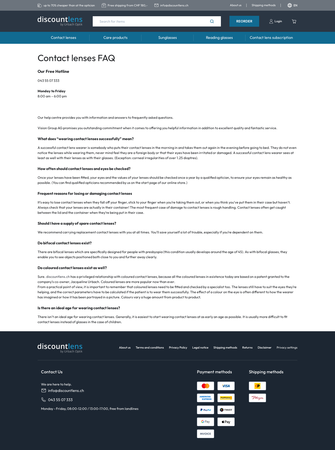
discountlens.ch (58, 276)
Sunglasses (167, 37)
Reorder (244, 21)
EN (292, 5)
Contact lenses (63, 37)
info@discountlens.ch (62, 390)
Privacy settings (287, 347)
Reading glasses (219, 37)
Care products (115, 37)
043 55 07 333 (57, 399)
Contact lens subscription (271, 37)
